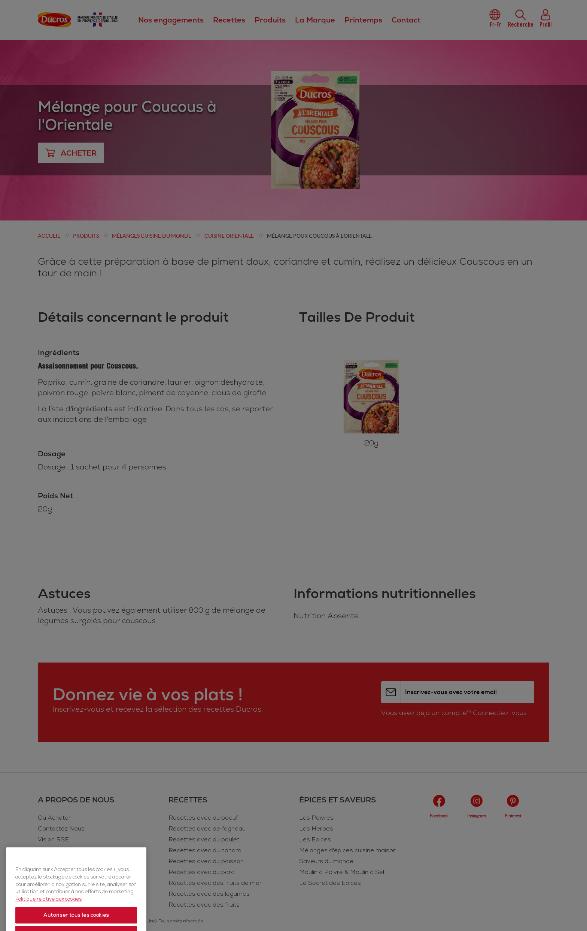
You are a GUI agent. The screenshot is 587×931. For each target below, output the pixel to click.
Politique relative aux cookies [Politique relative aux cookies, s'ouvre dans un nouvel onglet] (48, 915)
